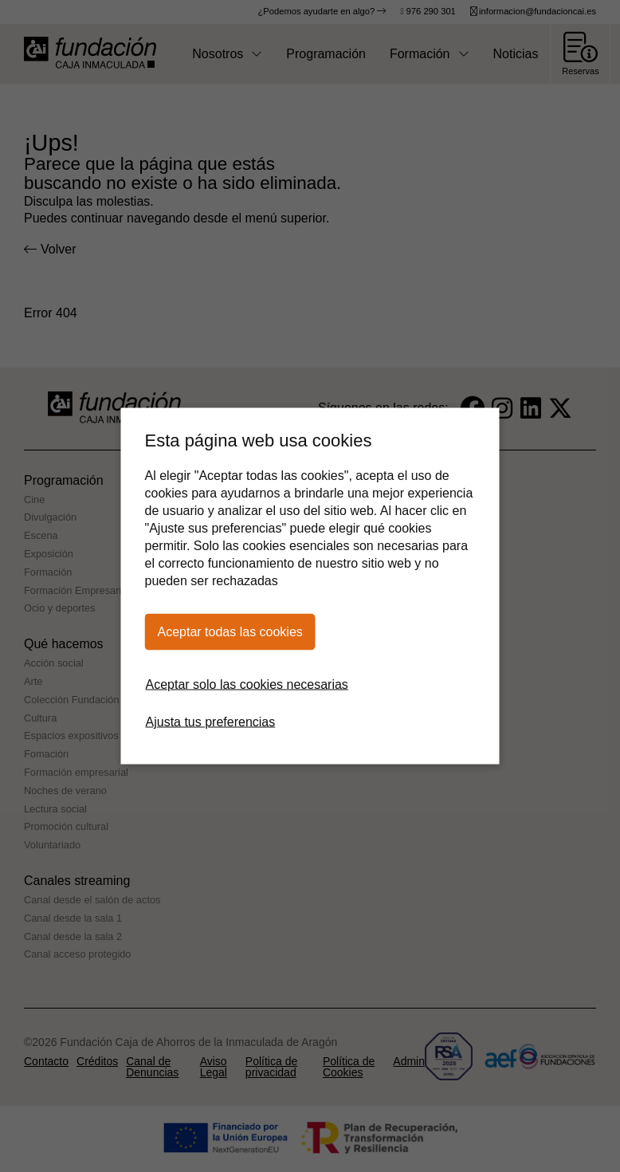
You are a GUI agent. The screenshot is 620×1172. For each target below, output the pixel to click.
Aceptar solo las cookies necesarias (247, 684)
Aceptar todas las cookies (230, 632)
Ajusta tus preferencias (211, 722)
